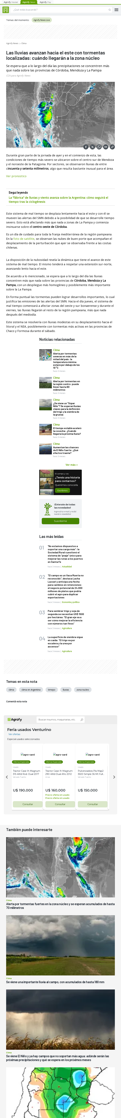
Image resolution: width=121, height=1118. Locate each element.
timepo (51, 689)
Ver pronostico (16, 176)
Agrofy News (12, 43)
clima (11, 689)
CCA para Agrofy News (18, 75)
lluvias (66, 689)
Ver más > (72, 464)
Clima (23, 43)
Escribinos (62, 490)
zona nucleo (83, 689)
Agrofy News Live (42, 20)
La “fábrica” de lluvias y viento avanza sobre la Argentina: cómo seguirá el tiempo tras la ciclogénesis (58, 200)
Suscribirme (60, 521)
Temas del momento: (17, 20)
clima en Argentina (31, 689)
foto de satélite (23, 239)
